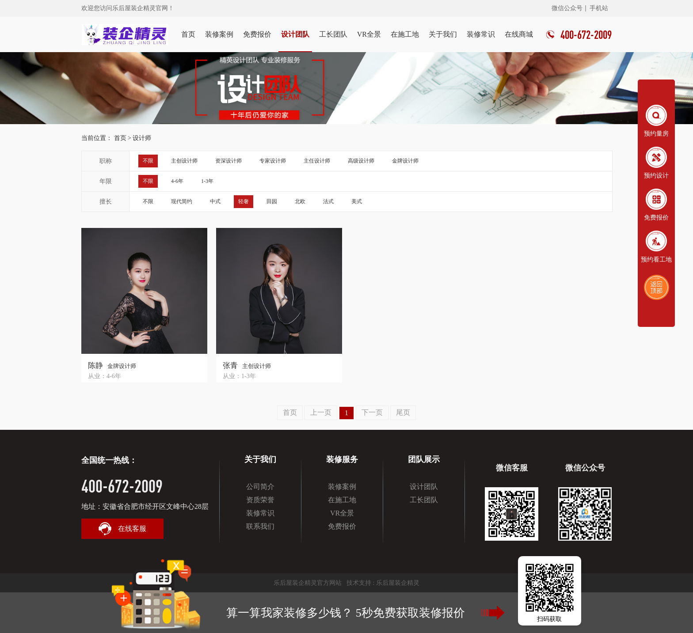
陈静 (95, 365)
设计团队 (295, 34)
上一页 (320, 412)
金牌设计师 (405, 161)
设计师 (142, 138)
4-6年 (177, 181)
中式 (215, 201)
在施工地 (405, 34)
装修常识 (481, 34)
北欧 (300, 201)
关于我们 (443, 34)
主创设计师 (184, 161)
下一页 (372, 412)
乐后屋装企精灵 (397, 583)
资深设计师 (228, 161)
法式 (328, 201)
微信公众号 (567, 8)
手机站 (599, 8)
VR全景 (369, 34)
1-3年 (207, 181)
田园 (272, 201)
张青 (230, 365)
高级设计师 (361, 161)
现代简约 (181, 201)
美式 (356, 201)
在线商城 (519, 34)
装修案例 (219, 34)
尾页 (403, 412)
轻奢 (243, 201)
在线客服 (122, 528)
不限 (148, 161)
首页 (188, 34)
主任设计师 (317, 161)
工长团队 (333, 34)
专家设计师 (272, 161)
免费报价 (257, 34)
